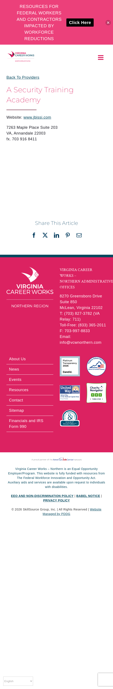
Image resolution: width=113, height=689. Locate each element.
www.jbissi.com (37, 117)
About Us (17, 359)
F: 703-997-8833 (75, 331)
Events (15, 379)
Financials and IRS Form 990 (26, 424)
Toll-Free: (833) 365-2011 (83, 325)
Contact (16, 400)
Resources (19, 390)
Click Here (80, 22)
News (14, 369)
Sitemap (16, 410)
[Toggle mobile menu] (101, 57)
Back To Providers (22, 77)
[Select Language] (18, 681)
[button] (108, 22)
